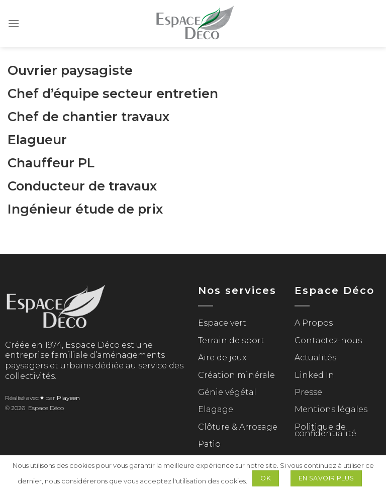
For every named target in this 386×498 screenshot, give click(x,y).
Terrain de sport (231, 340)
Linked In (314, 375)
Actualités (315, 357)
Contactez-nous (328, 340)
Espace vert (222, 323)
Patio (209, 444)
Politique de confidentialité (325, 430)
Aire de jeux (222, 357)
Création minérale (236, 375)
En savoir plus (326, 478)
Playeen (68, 398)
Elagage (215, 409)
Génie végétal (227, 392)
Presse (308, 392)
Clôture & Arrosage (237, 427)
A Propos (314, 323)
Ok (265, 478)
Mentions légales (331, 409)
